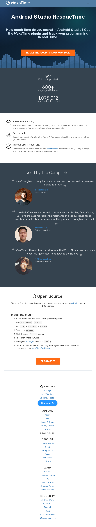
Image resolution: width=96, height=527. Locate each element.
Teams (47, 454)
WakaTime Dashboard (41, 348)
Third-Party (47, 500)
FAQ (47, 479)
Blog (48, 418)
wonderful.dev (47, 514)
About (47, 415)
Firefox (52, 398)
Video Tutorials (47, 490)
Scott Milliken (41, 190)
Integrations (47, 450)
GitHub (74, 303)
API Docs (47, 472)
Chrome (43, 398)
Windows (50, 394)
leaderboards (52, 149)
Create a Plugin (47, 486)
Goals (47, 447)
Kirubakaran (41, 228)
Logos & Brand (47, 422)
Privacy (51, 426)
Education (47, 458)
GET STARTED (48, 361)
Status (48, 429)
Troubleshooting (47, 475)
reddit (47, 507)
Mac (42, 394)
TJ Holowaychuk (43, 259)
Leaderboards (48, 443)
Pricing (47, 461)
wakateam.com (47, 518)
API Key (30, 342)
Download (47, 403)
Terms (43, 426)
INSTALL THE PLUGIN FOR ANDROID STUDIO (48, 53)
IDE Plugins (47, 391)
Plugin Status (48, 482)
